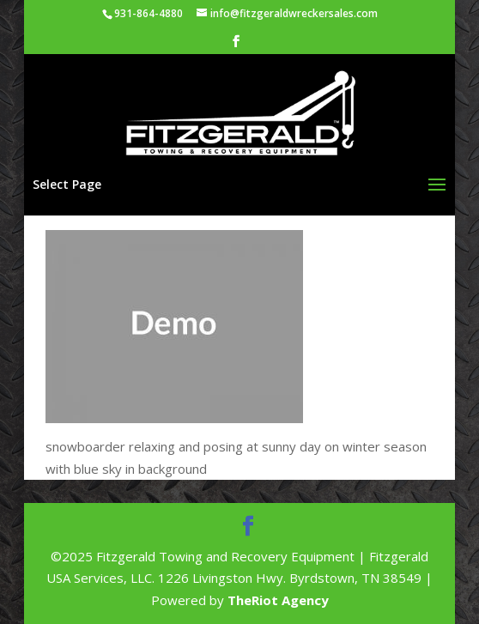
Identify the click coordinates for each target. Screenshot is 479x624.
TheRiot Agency (278, 600)
